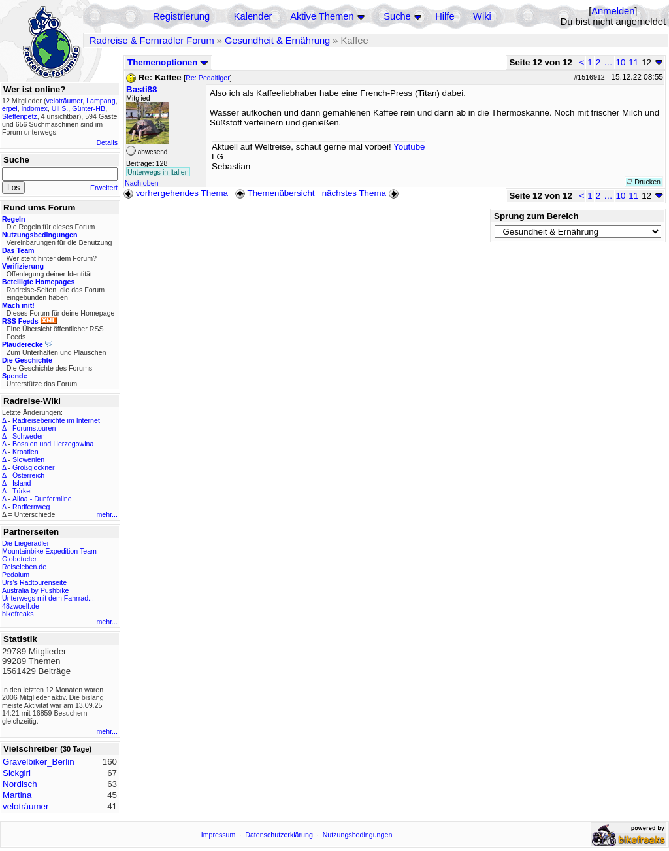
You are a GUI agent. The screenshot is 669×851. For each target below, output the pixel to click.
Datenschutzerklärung (279, 835)
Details (107, 142)
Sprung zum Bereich (536, 216)
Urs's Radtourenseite (34, 582)
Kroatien (25, 452)
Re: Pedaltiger (208, 78)
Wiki (482, 16)
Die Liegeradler (25, 543)
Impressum (218, 835)
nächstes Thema (361, 193)
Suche (397, 16)
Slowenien (28, 459)
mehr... (107, 514)
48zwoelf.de (20, 606)
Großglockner (33, 467)
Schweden (28, 436)
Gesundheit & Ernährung (277, 40)
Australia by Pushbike (35, 590)
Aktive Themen (321, 16)
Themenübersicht (274, 193)
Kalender (253, 16)
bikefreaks (18, 614)
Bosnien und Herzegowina (52, 444)
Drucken (644, 182)
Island (21, 483)
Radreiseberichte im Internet (56, 420)
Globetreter (19, 559)
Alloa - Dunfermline (42, 499)
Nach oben (142, 183)
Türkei (22, 491)
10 (621, 62)
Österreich (28, 475)
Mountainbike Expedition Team (49, 551)
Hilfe (444, 16)
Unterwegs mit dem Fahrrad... (48, 598)
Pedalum (15, 574)
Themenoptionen (167, 62)
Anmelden (612, 11)
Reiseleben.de (24, 567)
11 (633, 62)
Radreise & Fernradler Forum (152, 40)
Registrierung (181, 16)
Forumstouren (34, 428)
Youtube (409, 147)
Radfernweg (31, 506)
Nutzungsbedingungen (358, 835)
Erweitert (104, 188)
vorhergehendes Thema (175, 193)
